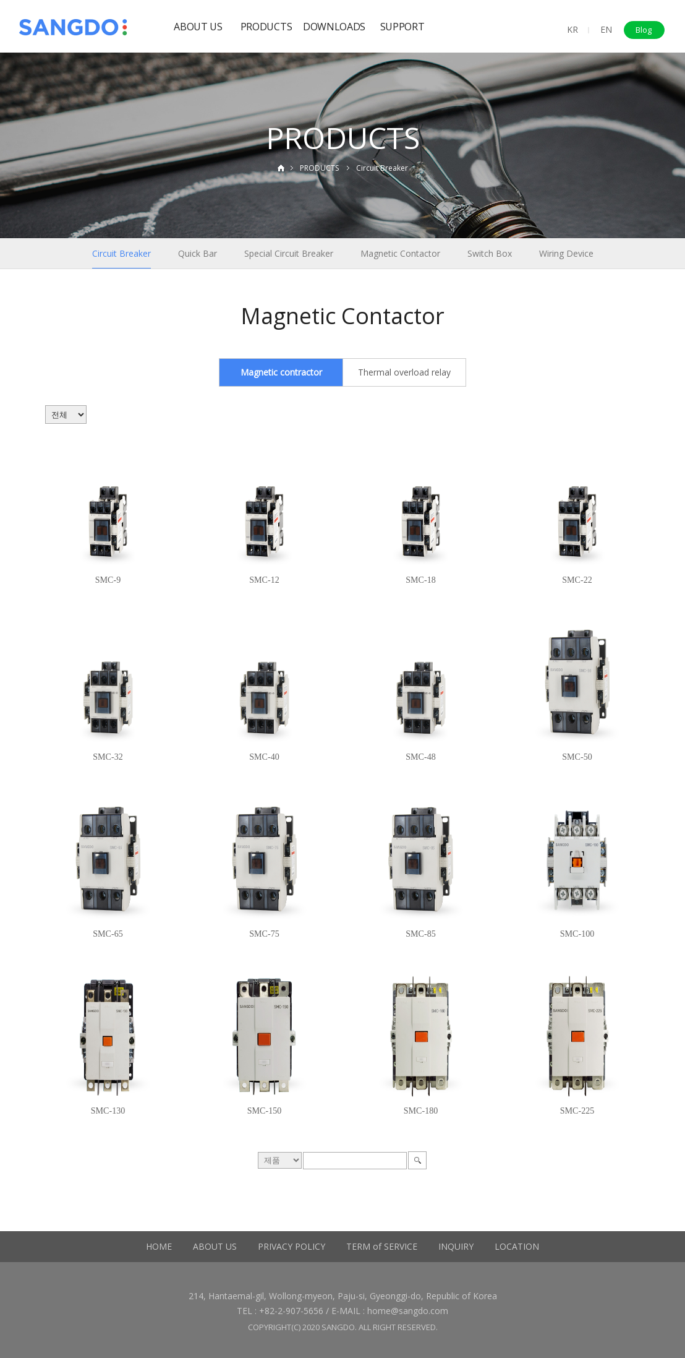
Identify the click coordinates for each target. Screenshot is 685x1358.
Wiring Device (566, 253)
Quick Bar (197, 253)
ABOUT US (198, 26)
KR (572, 29)
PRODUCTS (266, 26)
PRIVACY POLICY (291, 1246)
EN (606, 29)
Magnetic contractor (281, 372)
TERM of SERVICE (381, 1246)
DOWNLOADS (334, 26)
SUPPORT (402, 26)
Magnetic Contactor (400, 253)
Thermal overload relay (404, 372)
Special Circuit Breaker (288, 253)
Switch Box (489, 253)
